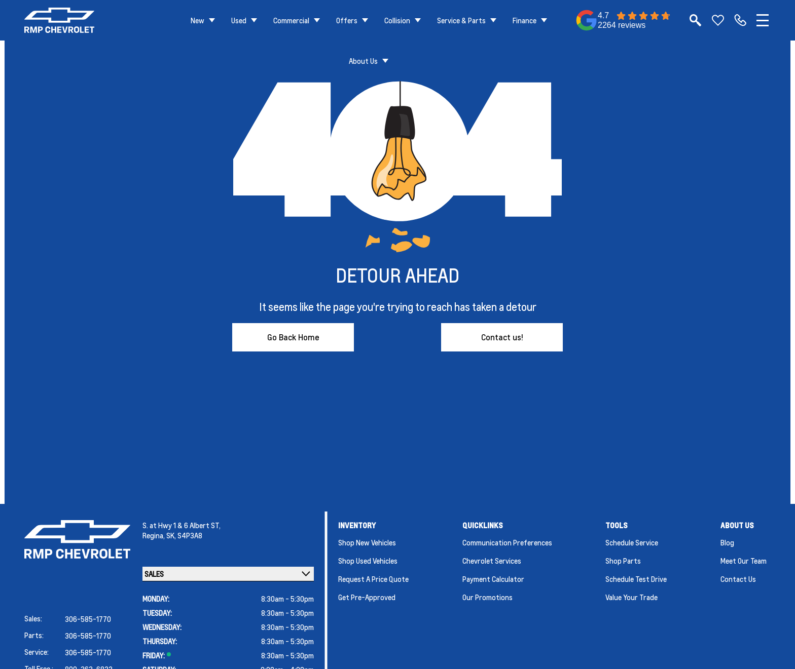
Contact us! (502, 337)
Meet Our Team (743, 560)
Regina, (154, 535)
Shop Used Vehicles (367, 560)
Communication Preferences (507, 542)
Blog (727, 542)
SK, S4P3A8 (184, 535)
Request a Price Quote (373, 578)
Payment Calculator (493, 578)
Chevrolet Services (491, 560)
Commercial (291, 20)
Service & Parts (461, 20)
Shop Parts (623, 560)
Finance (524, 20)
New (197, 20)
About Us (363, 60)
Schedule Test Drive (636, 578)
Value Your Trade (631, 597)
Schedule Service (631, 542)
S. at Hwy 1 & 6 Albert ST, (181, 525)
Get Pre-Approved (366, 597)
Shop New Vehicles (367, 542)
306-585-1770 (88, 618)
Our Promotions (487, 597)
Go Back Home (293, 337)
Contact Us (738, 578)
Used (238, 20)
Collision (397, 20)
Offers (346, 20)
